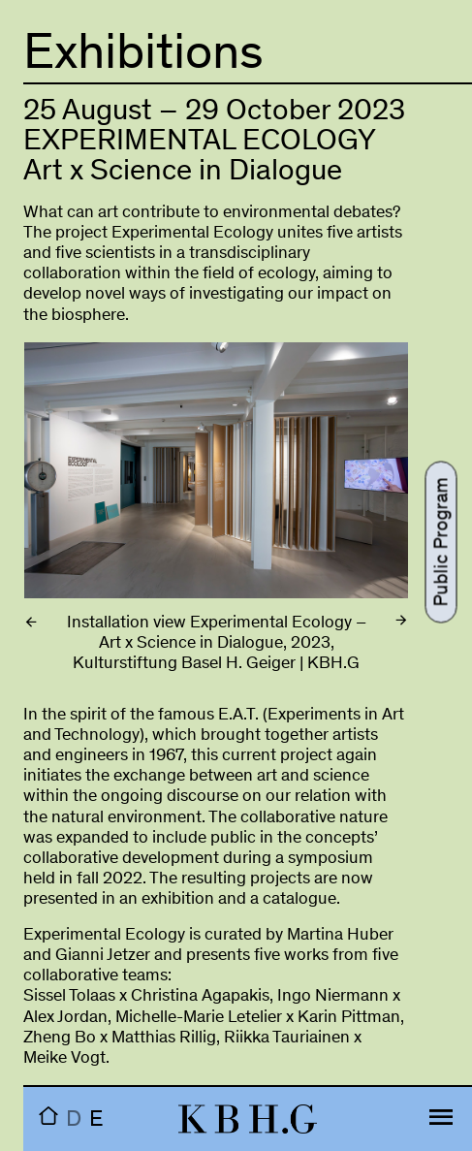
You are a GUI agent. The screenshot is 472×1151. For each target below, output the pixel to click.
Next (351, 493)
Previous (81, 493)
